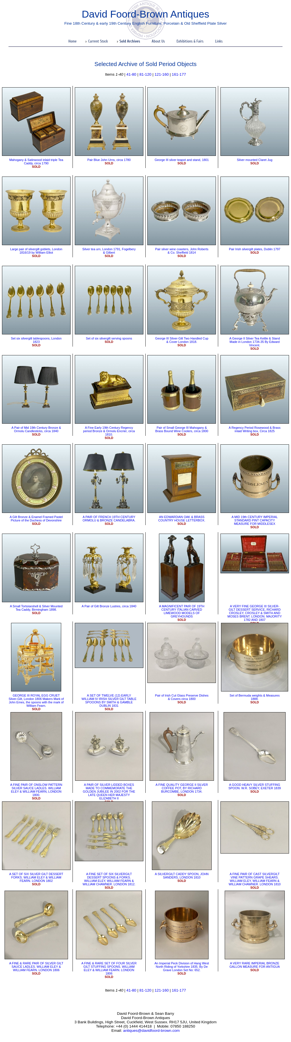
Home (72, 41)
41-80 (131, 74)
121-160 (161, 74)
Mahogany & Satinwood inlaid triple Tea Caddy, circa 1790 (36, 161)
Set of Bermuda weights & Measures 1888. (255, 697)
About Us (158, 41)
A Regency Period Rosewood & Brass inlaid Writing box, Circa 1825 (255, 429)
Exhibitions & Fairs (190, 41)
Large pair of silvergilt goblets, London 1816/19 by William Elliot (36, 250)
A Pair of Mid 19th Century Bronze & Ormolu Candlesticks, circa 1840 (36, 429)
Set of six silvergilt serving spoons (109, 338)
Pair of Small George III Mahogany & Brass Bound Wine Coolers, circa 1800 (181, 429)
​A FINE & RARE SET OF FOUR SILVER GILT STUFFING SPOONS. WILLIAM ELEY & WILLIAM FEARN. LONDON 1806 (109, 968)
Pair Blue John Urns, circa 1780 (109, 160)
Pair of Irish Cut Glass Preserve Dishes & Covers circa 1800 (182, 697)
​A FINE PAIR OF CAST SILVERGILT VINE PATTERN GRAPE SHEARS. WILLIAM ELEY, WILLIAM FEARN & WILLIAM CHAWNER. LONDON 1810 (255, 879)
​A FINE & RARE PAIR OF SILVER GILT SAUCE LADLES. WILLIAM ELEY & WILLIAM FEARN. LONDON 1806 (36, 967)
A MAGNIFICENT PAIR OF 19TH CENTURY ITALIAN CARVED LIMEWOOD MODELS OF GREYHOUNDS (182, 611)
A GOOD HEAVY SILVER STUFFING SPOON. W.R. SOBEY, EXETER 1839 (254, 786)
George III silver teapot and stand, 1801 (182, 160)
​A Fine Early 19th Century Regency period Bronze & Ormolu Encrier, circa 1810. (109, 431)
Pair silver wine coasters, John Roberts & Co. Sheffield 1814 (181, 250)
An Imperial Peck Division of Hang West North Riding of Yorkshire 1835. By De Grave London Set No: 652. (181, 967)
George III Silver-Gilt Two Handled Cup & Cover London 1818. (181, 340)
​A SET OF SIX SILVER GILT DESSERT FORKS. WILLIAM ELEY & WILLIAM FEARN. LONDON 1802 (36, 877)
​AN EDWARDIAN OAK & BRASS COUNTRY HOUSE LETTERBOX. (181, 518)
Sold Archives (130, 41)
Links (219, 41)
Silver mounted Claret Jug (254, 160)
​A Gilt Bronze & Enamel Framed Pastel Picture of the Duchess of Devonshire (36, 518)
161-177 (179, 74)
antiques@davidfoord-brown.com (151, 1030)
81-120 (145, 74)
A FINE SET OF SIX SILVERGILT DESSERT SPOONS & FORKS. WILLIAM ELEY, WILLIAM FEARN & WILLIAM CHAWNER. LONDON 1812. (108, 879)
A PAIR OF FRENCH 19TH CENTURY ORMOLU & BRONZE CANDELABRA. (109, 518)
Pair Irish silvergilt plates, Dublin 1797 (254, 249)
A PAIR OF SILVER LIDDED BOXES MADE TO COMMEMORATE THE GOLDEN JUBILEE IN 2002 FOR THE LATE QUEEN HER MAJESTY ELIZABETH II (109, 791)
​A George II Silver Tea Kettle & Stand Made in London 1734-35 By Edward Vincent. (255, 342)
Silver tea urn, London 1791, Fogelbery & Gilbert (109, 250)
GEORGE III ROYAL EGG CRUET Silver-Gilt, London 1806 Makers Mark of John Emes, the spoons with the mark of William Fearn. (36, 700)
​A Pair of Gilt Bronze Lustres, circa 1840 (109, 606)
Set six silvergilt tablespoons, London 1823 (36, 340)
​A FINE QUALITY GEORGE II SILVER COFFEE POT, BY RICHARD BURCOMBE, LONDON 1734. (182, 788)
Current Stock (98, 41)
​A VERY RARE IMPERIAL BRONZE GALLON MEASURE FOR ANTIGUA (255, 965)
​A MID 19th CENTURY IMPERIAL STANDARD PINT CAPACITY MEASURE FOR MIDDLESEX (254, 520)
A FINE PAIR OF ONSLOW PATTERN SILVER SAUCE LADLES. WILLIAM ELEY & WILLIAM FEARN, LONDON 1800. (36, 790)
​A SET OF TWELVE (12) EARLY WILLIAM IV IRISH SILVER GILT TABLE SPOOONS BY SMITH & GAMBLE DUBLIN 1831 (109, 700)
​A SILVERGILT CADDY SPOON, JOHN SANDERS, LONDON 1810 (182, 875)
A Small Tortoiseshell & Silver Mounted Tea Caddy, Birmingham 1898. (36, 607)
